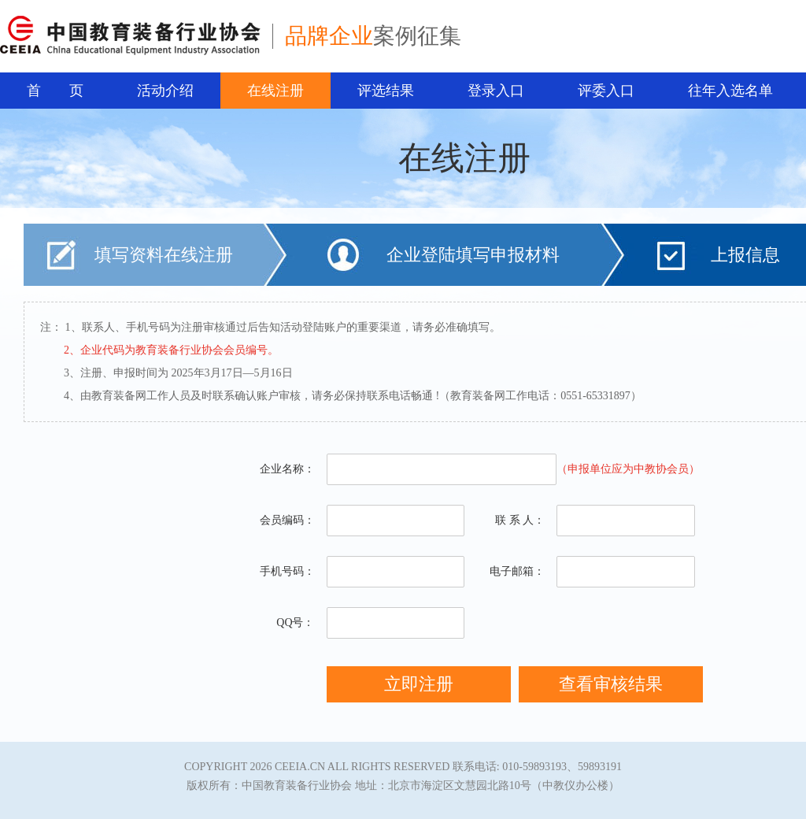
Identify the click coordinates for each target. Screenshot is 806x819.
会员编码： (287, 520)
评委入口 (606, 90)
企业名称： (287, 469)
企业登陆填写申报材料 (473, 255)
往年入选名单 (730, 90)
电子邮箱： (517, 571)
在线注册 (275, 90)
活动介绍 (165, 90)
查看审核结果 (611, 684)
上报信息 (745, 255)
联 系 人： (520, 520)
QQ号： (295, 622)
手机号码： (287, 571)
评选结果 (385, 90)
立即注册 (418, 684)
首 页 (55, 90)
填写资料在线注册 (163, 255)
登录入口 (496, 90)
